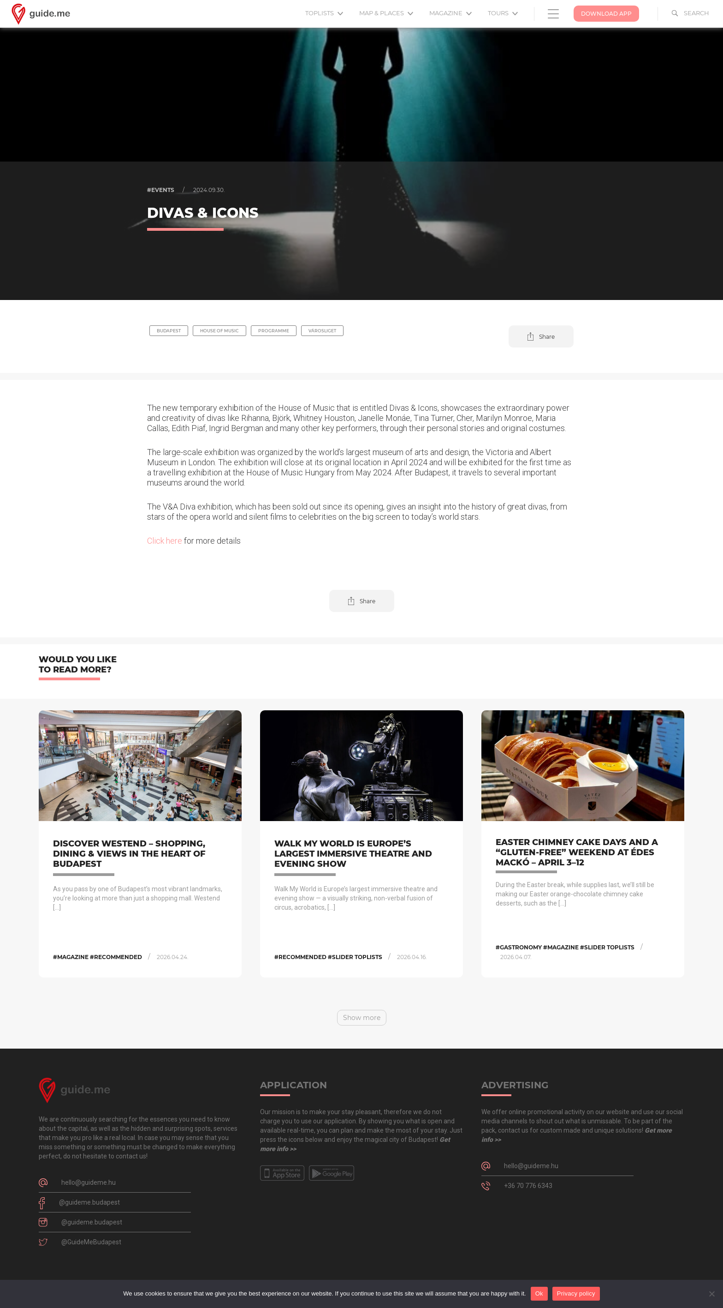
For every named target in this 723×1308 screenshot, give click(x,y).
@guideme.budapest (89, 1202)
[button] (541, 336)
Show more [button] (361, 1018)
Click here (164, 541)
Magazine (450, 13)
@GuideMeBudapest (91, 1242)
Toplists (324, 13)
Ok (539, 1293)
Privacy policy (576, 1293)
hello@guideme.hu (88, 1182)
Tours (503, 13)
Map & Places (386, 13)
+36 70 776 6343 (528, 1185)
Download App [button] (606, 13)
